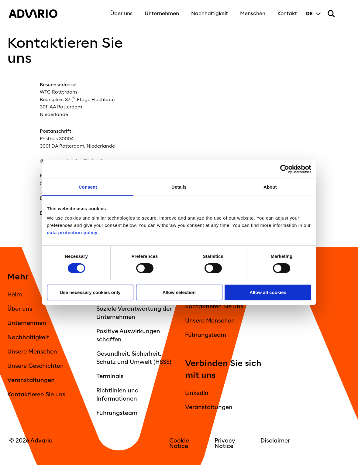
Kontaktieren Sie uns (36, 394)
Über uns (121, 12)
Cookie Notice (179, 443)
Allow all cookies (268, 292)
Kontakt (287, 12)
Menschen (252, 12)
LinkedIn (196, 393)
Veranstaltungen (31, 380)
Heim (14, 294)
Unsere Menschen (32, 351)
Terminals (109, 376)
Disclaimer (275, 440)
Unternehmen (161, 12)
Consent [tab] (88, 187)
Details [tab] (179, 187)
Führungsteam (116, 413)
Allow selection (178, 292)
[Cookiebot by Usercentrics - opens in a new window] (284, 169)
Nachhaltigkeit (209, 12)
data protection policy (72, 232)
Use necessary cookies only (90, 292)
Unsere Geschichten (35, 366)
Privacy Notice (225, 443)
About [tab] (270, 187)
